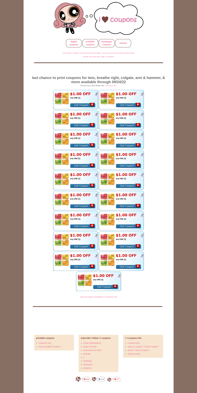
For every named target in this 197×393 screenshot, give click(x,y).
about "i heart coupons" (139, 350)
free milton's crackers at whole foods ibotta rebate (82, 53)
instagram (87, 364)
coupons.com (45, 343)
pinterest (87, 368)
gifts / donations (108, 56)
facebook (87, 361)
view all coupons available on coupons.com (98, 297)
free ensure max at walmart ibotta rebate (118, 53)
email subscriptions (92, 343)
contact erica (134, 343)
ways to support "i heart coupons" (143, 346)
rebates (123, 43)
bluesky (86, 354)
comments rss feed (92, 350)
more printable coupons (50, 346)
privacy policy (134, 354)
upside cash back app (91, 56)
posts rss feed (89, 346)
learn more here (111, 85)
